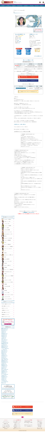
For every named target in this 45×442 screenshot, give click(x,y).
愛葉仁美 (6, 219)
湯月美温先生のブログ (4, 376)
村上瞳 (7, 282)
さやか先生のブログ (4, 344)
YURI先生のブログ (3, 354)
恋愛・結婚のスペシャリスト (6, 312)
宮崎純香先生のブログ (4, 365)
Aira (6, 221)
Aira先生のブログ (3, 331)
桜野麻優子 (6, 240)
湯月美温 (4, 290)
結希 (6, 286)
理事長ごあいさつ (39, 421)
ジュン (4, 251)
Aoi (5, 224)
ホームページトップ (5, 421)
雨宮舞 (6, 230)
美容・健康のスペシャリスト (17, 422)
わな (6, 299)
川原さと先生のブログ (4, 339)
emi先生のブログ (3, 338)
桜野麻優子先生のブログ (4, 343)
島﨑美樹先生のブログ (4, 347)
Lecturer (14, 6)
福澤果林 (4, 267)
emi (7, 234)
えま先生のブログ (3, 337)
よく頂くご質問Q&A (39, 423)
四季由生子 (6, 244)
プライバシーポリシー (39, 427)
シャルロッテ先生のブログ (5, 348)
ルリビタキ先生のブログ (4, 381)
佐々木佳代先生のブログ (4, 342)
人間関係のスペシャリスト (5, 310)
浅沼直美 (6, 226)
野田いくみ (7, 255)
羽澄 (4, 257)
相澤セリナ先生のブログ (4, 328)
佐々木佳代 (7, 238)
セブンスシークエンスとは (6, 422)
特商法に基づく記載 (39, 428)
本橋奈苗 (4, 284)
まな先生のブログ (3, 363)
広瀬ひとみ (6, 265)
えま (6, 232)
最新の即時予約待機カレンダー (28, 421)
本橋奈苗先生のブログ (4, 371)
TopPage (2, 6)
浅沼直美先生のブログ (4, 333)
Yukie (4, 288)
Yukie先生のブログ (4, 375)
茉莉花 (4, 274)
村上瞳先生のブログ (4, 370)
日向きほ (4, 263)
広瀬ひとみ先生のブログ (4, 359)
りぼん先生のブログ (4, 380)
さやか (4, 242)
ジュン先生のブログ (4, 349)
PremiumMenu (19, 6)
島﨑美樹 (7, 247)
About (8, 6)
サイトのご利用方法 (39, 422)
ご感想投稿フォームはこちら (5, 427)
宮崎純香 (7, 276)
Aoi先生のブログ (3, 332)
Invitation (37, 6)
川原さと (4, 236)
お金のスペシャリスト (5, 308)
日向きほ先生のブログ (4, 358)
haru (6, 261)
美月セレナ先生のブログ (4, 369)
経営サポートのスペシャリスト (6, 316)
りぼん (7, 295)
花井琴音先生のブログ (4, 355)
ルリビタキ (6, 297)
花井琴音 (5, 259)
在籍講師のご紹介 (6, 423)
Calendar (26, 6)
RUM (5, 293)
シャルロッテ (7, 249)
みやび (6, 280)
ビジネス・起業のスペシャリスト (17, 421)
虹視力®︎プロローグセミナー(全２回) (21, 88)
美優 (4, 278)
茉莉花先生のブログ (4, 364)
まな (7, 272)
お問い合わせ (5, 428)
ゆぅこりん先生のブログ (4, 374)
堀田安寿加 (7, 270)
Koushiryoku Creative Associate (22, 430)
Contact (41, 6)
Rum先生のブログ (3, 379)
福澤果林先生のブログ (4, 360)
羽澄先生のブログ (3, 353)
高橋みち (4, 253)
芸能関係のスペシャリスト (5, 314)
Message (31, 6)
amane (5, 228)
